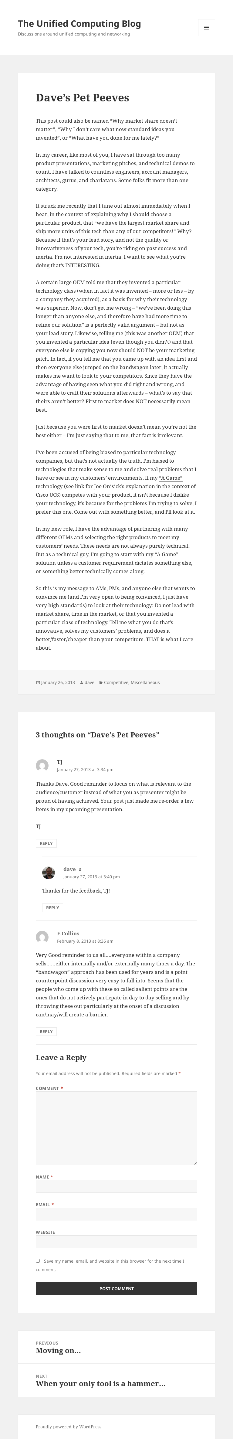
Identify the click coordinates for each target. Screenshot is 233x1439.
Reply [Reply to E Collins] (46, 1031)
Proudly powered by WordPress (68, 1427)
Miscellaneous (145, 682)
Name (44, 1177)
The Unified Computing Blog (79, 23)
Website (45, 1232)
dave (89, 682)
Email (45, 1204)
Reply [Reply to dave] (52, 907)
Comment (49, 1088)
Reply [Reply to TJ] (46, 843)
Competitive (116, 682)
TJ (59, 761)
